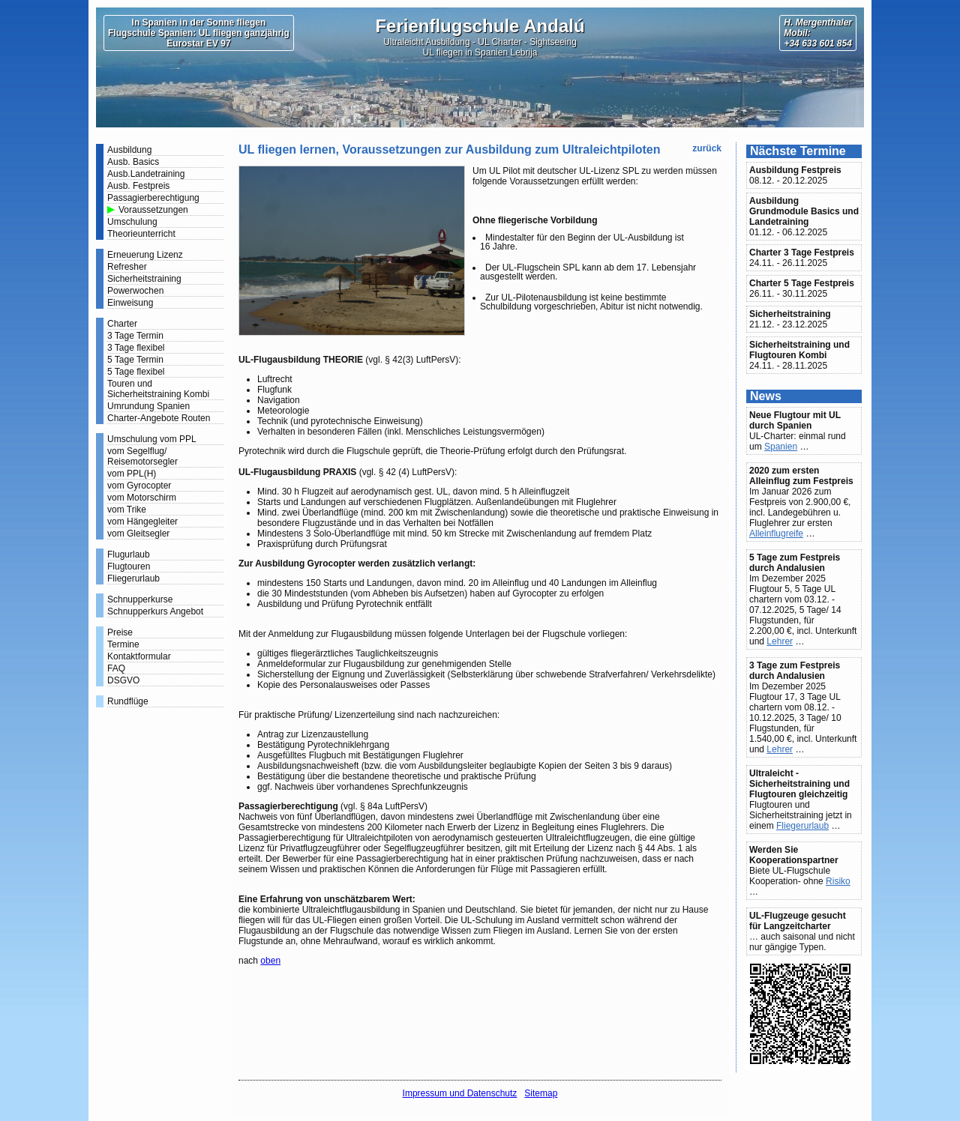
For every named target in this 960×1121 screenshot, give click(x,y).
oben (270, 960)
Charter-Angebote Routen (158, 418)
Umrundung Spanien (148, 406)
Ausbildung (129, 150)
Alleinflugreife (776, 533)
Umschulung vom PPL (151, 439)
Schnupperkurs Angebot (155, 611)
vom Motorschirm (141, 497)
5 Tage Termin (135, 359)
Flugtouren (128, 566)
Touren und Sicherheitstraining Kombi (158, 388)
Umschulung (132, 222)
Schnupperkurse (139, 599)
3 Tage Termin (135, 335)
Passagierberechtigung (153, 198)
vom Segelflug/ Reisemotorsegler (142, 456)
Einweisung (130, 302)
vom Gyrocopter (139, 485)
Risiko (838, 881)
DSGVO (123, 680)
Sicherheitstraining (144, 279)
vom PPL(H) (131, 473)
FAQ (116, 668)
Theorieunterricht (141, 234)
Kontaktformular (139, 656)
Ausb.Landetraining (145, 174)
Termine (123, 644)
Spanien (780, 446)
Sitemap (540, 1093)
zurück (707, 148)
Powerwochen (135, 290)
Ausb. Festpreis (138, 186)
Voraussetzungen (153, 210)
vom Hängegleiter (142, 521)
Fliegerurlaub (133, 578)
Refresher (127, 267)
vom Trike (126, 509)
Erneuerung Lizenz (145, 255)
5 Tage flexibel (136, 371)
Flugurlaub (128, 554)
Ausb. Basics (133, 162)
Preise (120, 632)
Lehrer (779, 641)
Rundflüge (127, 701)
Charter (122, 323)
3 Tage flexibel (136, 347)
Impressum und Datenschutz (460, 1093)
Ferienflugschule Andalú (479, 26)
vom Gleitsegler (138, 533)
